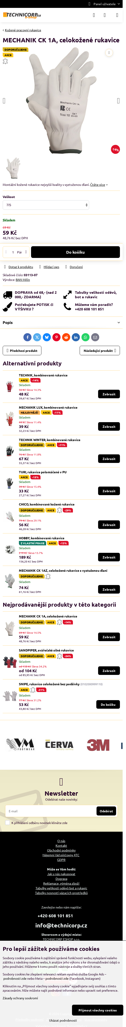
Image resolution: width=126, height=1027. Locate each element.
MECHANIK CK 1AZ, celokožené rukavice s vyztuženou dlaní (63, 570)
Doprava (61, 879)
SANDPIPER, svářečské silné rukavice (46, 650)
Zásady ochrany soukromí (20, 998)
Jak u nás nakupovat (61, 874)
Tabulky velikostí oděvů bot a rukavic (61, 888)
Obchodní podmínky (61, 850)
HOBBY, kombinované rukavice (41, 538)
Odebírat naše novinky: (61, 799)
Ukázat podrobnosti (63, 1020)
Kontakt (61, 845)
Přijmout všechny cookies (98, 1010)
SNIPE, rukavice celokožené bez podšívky (49, 684)
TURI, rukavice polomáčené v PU (43, 472)
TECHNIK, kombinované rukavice (43, 375)
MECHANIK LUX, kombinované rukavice (48, 407)
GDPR (61, 860)
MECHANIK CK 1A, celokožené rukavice (48, 616)
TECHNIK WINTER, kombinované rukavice (49, 440)
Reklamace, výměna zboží (61, 883)
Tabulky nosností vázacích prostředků (61, 893)
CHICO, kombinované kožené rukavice (46, 504)
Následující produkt (100, 350)
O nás (61, 841)
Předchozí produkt (22, 350)
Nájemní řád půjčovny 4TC (61, 855)
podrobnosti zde (15, 978)
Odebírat (106, 811)
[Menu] (117, 15)
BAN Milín (23, 280)
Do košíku (75, 252)
